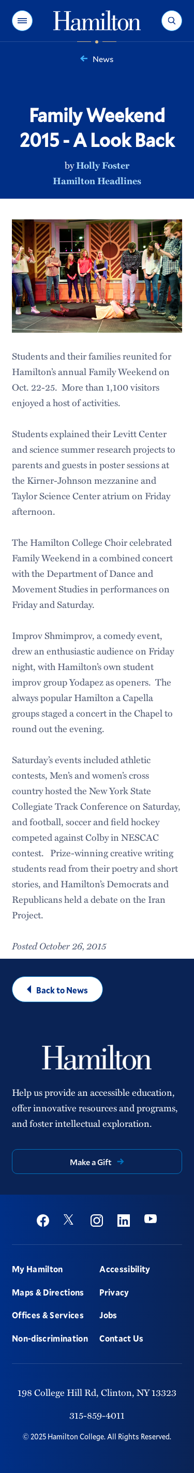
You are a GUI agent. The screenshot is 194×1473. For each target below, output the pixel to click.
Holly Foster (102, 165)
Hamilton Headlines (97, 180)
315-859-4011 (97, 1415)
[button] (22, 21)
